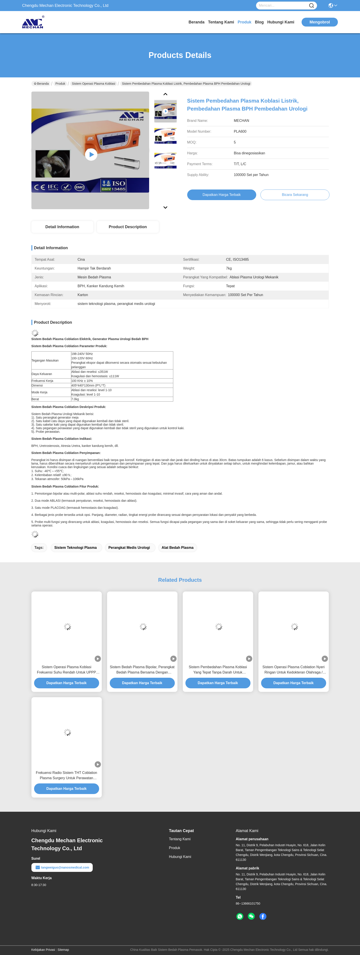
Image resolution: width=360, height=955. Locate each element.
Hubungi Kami (280, 22)
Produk (244, 22)
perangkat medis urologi (129, 547)
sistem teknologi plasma (75, 547)
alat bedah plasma (178, 547)
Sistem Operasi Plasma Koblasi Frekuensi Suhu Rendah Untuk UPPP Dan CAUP (66, 670)
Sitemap (63, 949)
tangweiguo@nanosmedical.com (62, 867)
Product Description (128, 227)
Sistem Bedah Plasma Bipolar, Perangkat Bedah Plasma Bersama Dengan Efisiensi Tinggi (142, 670)
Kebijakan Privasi (43, 949)
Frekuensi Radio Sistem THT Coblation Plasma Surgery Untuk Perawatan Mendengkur (66, 776)
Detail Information (62, 227)
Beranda (196, 22)
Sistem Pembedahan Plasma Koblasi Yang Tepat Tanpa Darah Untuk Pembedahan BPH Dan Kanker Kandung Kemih (218, 670)
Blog (259, 22)
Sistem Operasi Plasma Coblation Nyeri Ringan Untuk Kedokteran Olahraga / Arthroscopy (293, 670)
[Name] (311, 5)
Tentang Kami (221, 22)
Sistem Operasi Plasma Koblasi (93, 83)
